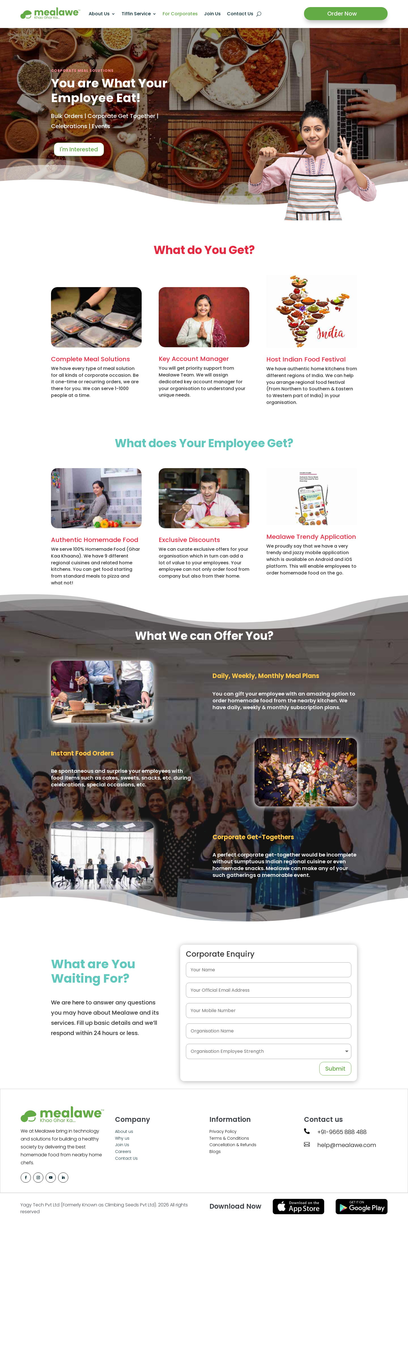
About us (124, 1131)
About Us (99, 13)
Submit (335, 1069)
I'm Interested (79, 149)
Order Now (342, 14)
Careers (123, 1151)
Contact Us (240, 13)
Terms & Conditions (229, 1138)
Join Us (212, 13)
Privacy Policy (223, 1131)
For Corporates (180, 13)
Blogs (215, 1151)
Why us (122, 1138)
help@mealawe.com (346, 1145)
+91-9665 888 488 (342, 1132)
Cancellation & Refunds (232, 1145)
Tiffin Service (136, 13)
